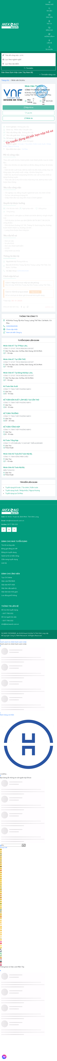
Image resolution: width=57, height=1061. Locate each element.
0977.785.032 (12, 524)
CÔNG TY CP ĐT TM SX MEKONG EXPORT (18, 348)
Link (5, 847)
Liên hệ (4, 563)
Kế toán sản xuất (10, 386)
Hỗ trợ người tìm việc (9, 617)
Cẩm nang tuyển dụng (9, 559)
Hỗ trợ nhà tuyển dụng (9, 610)
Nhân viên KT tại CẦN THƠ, (14, 359)
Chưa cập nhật (12, 329)
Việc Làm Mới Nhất (8, 581)
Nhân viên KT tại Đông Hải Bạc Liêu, (18, 373)
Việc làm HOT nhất (8, 585)
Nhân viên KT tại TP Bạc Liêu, (15, 346)
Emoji (2, 847)
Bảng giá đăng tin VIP (9, 549)
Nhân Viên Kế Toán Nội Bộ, (14, 467)
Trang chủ (5, 80)
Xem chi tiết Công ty (14, 332)
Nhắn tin (28, 118)
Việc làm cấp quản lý (9, 588)
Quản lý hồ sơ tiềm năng (10, 556)
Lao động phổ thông (9, 595)
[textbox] (30, 60)
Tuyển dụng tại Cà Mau (14, 493)
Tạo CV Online (6, 578)
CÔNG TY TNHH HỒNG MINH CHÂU (15, 457)
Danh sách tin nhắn (7, 642)
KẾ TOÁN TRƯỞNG (10, 413)
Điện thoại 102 (8, 470)
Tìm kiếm (28, 68)
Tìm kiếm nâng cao (47, 75)
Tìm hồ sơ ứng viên (8, 545)
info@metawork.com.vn (15, 521)
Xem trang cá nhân (7, 715)
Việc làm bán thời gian (9, 592)
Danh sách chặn (21, 642)
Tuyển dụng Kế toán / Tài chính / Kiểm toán (21, 487)
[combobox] (30, 59)
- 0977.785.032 (7, 613)
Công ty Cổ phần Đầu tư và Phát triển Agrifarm (23, 443)
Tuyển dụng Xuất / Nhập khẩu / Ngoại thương (22, 490)
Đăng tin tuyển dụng (9, 552)
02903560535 (12, 326)
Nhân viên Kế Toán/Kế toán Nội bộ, (17, 454)
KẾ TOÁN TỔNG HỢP (11, 427)
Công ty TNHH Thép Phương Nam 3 (17, 389)
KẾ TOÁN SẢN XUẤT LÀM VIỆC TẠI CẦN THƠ (21, 400)
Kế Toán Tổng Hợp (10, 440)
